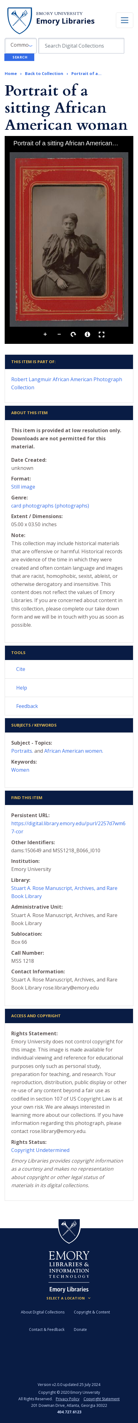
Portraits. (22, 750)
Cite (20, 669)
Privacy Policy (67, 1399)
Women (20, 769)
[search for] (81, 46)
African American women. (73, 750)
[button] (21, 46)
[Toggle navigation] (124, 20)
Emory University (59, 13)
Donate (80, 1329)
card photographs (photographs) (50, 505)
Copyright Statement (101, 1399)
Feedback (27, 706)
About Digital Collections (42, 1312)
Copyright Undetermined (40, 1150)
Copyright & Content (92, 1312)
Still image (23, 486)
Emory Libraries (65, 21)
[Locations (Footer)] (69, 1298)
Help (21, 687)
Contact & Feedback (46, 1329)
